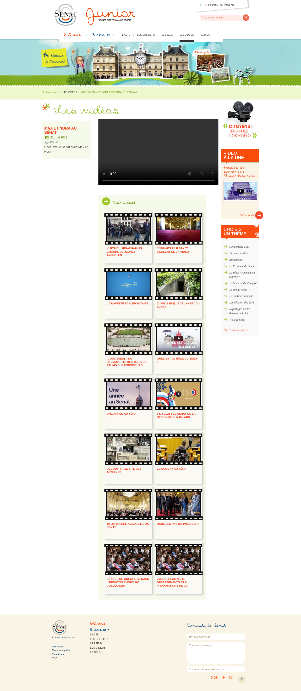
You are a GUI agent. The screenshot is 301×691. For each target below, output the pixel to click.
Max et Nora (158, 152)
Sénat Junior (52, 92)
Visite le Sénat (237, 319)
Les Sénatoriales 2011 (241, 302)
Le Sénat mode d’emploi (243, 283)
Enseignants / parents (219, 5)
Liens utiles (58, 646)
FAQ (54, 657)
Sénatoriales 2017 (239, 246)
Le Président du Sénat (241, 266)
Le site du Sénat (238, 289)
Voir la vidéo (247, 215)
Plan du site (58, 653)
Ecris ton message (216, 653)
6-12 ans (72, 36)
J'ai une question (238, 253)
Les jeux (167, 35)
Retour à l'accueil (59, 64)
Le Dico (205, 35)
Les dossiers (146, 35)
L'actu (126, 35)
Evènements (236, 259)
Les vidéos (187, 35)
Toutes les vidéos (238, 330)
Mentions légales (61, 650)
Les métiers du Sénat (241, 296)
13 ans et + (103, 36)
